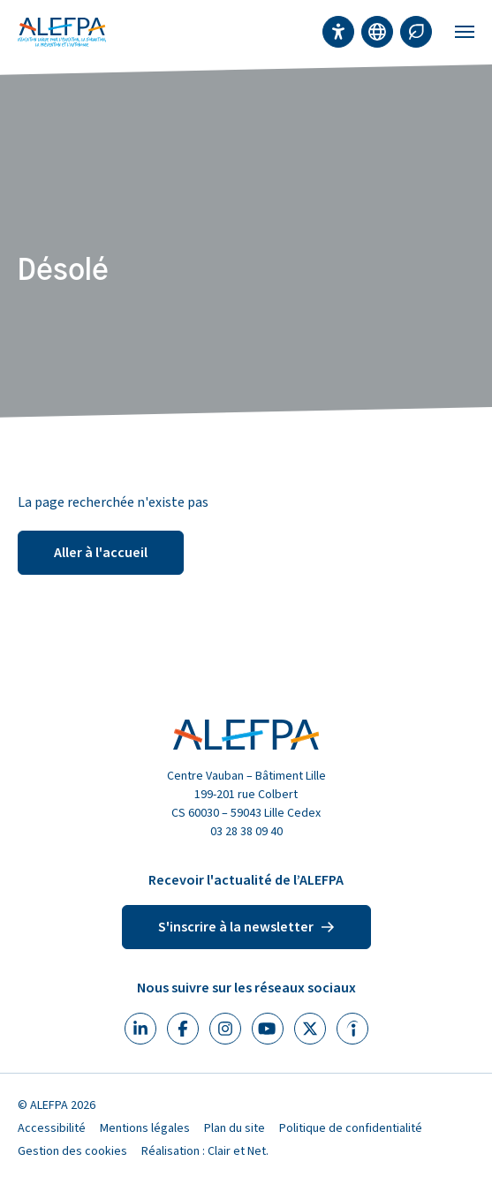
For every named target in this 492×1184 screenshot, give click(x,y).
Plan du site (234, 1128)
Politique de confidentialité (350, 1128)
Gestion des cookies (72, 1151)
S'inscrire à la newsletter (246, 927)
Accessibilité (52, 1128)
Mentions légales (145, 1128)
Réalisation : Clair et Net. (205, 1151)
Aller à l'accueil (101, 552)
